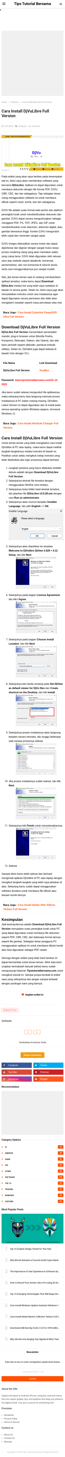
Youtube (9, 1201)
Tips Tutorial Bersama (32, 1452)
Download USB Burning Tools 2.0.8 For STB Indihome (35, 1328)
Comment (35, 126)
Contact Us (9, 1438)
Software (22, 126)
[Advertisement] (32, 63)
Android (9, 1153)
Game (7, 1159)
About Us (8, 1434)
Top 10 (8, 1183)
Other (8, 1171)
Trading (9, 1189)
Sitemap (8, 1441)
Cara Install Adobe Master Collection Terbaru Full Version (37, 1316)
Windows (9, 1195)
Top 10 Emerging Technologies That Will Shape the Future (37, 1294)
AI (6, 1147)
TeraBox (44, 370)
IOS (6, 1165)
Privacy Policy (10, 1418)
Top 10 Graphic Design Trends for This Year (30, 1249)
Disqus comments (32, 1055)
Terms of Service (12, 1422)
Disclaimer (9, 1415)
